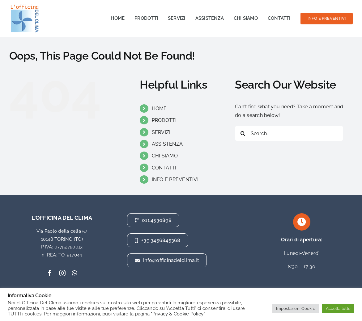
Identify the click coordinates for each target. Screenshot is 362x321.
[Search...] (289, 133)
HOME (159, 108)
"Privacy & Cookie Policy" (178, 313)
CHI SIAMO (165, 156)
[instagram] (62, 273)
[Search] (242, 133)
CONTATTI (164, 168)
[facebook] (50, 273)
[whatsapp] (74, 273)
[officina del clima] (24, 5)
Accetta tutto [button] (338, 308)
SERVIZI (161, 132)
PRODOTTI (164, 120)
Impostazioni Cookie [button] (295, 308)
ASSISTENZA (167, 144)
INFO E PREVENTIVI (175, 179)
